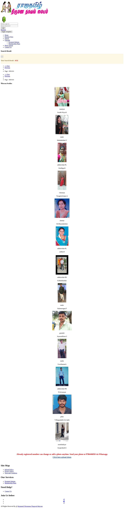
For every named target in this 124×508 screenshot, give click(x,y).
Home (6, 35)
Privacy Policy (9, 471)
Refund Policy (9, 469)
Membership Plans (14, 44)
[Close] (2, 57)
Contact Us (8, 47)
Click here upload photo (62, 457)
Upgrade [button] (7, 40)
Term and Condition (11, 473)
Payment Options (14, 42)
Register (3, 30)
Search (7, 38)
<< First (7, 66)
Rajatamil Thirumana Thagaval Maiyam (30, 506)
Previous (7, 68)
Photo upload (9, 45)
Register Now (9, 37)
